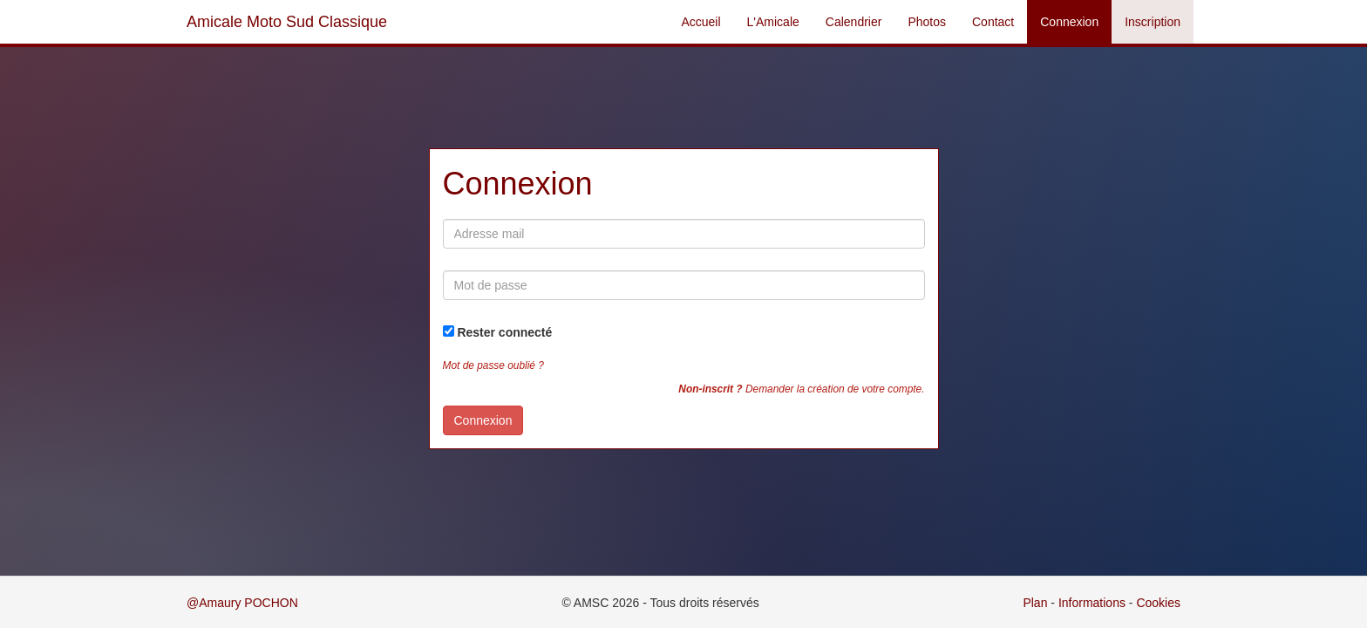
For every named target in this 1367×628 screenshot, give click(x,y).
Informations (1092, 603)
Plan (1035, 603)
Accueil (700, 22)
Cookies (1158, 603)
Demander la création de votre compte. (801, 389)
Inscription (1152, 22)
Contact (993, 22)
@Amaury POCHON (242, 603)
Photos (927, 22)
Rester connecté (504, 332)
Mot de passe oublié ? (493, 365)
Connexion (1069, 22)
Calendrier (854, 22)
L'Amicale (773, 22)
